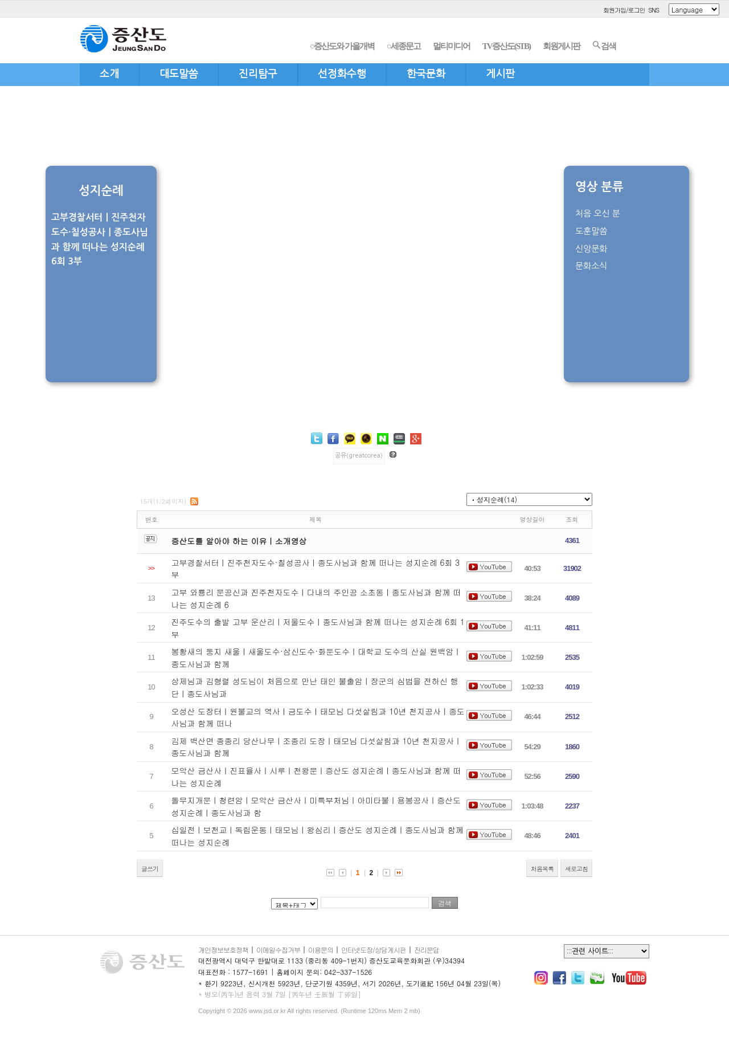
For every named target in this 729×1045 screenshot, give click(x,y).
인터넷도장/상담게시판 (373, 949)
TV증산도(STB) (506, 46)
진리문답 (426, 949)
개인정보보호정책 (223, 949)
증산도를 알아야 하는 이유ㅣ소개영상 (239, 540)
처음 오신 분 (597, 213)
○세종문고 (403, 46)
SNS (653, 10)
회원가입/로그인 (624, 10)
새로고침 (576, 868)
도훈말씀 (591, 231)
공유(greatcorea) (359, 455)
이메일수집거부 (278, 949)
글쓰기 (149, 868)
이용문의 (320, 949)
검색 (604, 45)
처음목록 (542, 868)
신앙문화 (591, 248)
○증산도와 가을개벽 (342, 46)
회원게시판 (561, 46)
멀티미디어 (451, 46)
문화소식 (591, 266)
